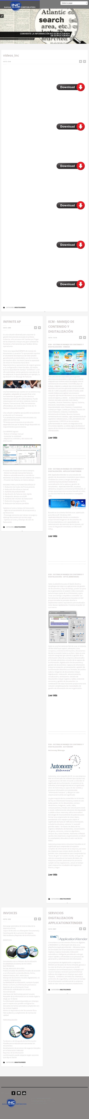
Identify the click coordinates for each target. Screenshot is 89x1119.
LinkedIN (19, 1093)
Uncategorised (20, 307)
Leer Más (52, 536)
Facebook (13, 1093)
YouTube (24, 1093)
